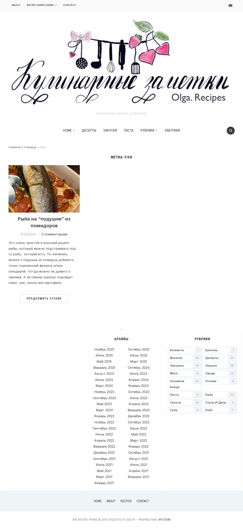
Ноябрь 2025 (104, 349)
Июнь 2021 (138, 465)
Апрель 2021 (138, 471)
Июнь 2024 (104, 380)
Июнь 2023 (138, 398)
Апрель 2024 (138, 380)
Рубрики (147, 130)
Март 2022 (138, 440)
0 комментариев (54, 234)
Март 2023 (104, 410)
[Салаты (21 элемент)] (185, 402)
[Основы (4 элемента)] (220, 381)
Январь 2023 (104, 416)
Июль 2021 (104, 465)
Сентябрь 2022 (104, 428)
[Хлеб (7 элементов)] (220, 410)
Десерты (89, 130)
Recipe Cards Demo (40, 5)
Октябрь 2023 (138, 392)
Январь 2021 (104, 483)
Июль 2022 (138, 428)
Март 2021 (104, 477)
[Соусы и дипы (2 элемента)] (220, 402)
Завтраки (172, 130)
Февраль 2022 (104, 446)
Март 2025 (138, 361)
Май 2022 (138, 434)
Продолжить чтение (44, 298)
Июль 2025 (104, 355)
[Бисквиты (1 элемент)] (185, 350)
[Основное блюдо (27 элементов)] (185, 384)
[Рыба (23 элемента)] (220, 395)
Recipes (126, 501)
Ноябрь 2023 (104, 392)
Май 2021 (104, 471)
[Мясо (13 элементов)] (185, 373)
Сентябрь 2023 (104, 398)
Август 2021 (138, 459)
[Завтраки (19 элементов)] (185, 365)
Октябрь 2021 (138, 453)
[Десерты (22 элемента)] (220, 358)
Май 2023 (104, 404)
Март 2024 (104, 386)
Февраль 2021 (138, 477)
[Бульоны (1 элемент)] (220, 350)
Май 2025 (104, 361)
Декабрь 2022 (139, 416)
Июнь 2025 (138, 355)
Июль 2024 (138, 374)
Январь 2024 (138, 386)
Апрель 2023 (139, 404)
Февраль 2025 (104, 368)
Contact (69, 5)
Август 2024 (104, 374)
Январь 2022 (139, 446)
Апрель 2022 (104, 440)
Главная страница (22, 147)
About (16, 5)
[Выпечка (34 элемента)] (185, 358)
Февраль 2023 (139, 410)
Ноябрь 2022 (104, 422)
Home (67, 130)
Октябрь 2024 (139, 368)
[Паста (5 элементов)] (185, 395)
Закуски (110, 130)
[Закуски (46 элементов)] (220, 365)
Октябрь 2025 (138, 349)
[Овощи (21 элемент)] (220, 373)
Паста (129, 130)
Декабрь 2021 (104, 453)
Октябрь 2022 (138, 422)
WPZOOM (164, 519)
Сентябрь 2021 (104, 459)
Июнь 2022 (104, 434)
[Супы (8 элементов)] (185, 410)
